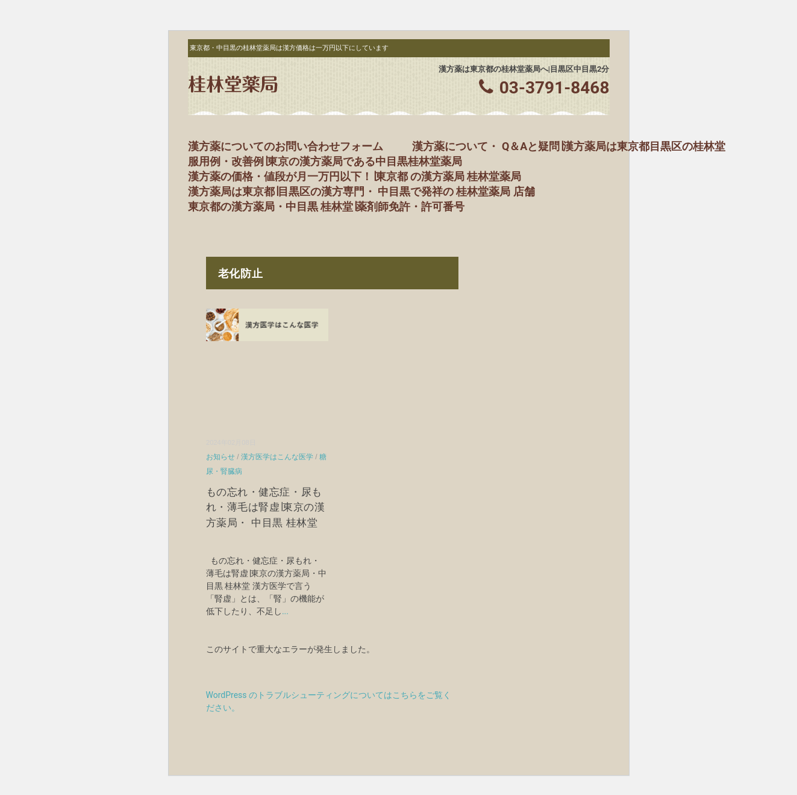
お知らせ (220, 457)
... (285, 611)
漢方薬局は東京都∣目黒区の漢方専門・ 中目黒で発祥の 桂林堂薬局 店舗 (361, 191)
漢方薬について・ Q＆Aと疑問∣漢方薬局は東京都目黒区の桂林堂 (568, 146)
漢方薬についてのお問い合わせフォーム (285, 146)
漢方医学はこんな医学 (277, 457)
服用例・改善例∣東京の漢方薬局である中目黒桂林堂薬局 (325, 161)
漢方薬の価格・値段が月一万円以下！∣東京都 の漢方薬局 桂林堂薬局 (355, 176)
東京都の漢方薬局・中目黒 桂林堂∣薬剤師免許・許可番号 (326, 206)
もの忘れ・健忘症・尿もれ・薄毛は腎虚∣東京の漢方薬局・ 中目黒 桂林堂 (265, 507)
